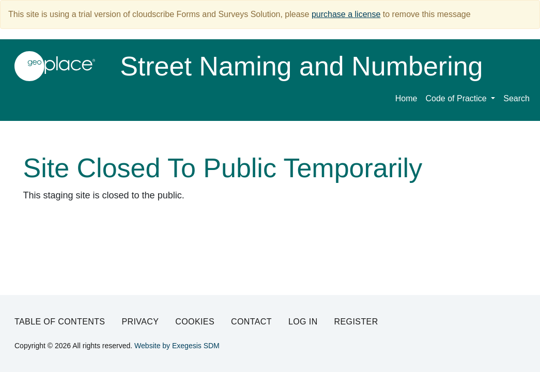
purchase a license (346, 14)
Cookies (194, 321)
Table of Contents (59, 321)
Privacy (140, 321)
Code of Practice (457, 98)
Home (406, 98)
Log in (303, 321)
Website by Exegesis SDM (177, 346)
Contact (251, 321)
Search (516, 98)
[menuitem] (460, 100)
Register (356, 321)
